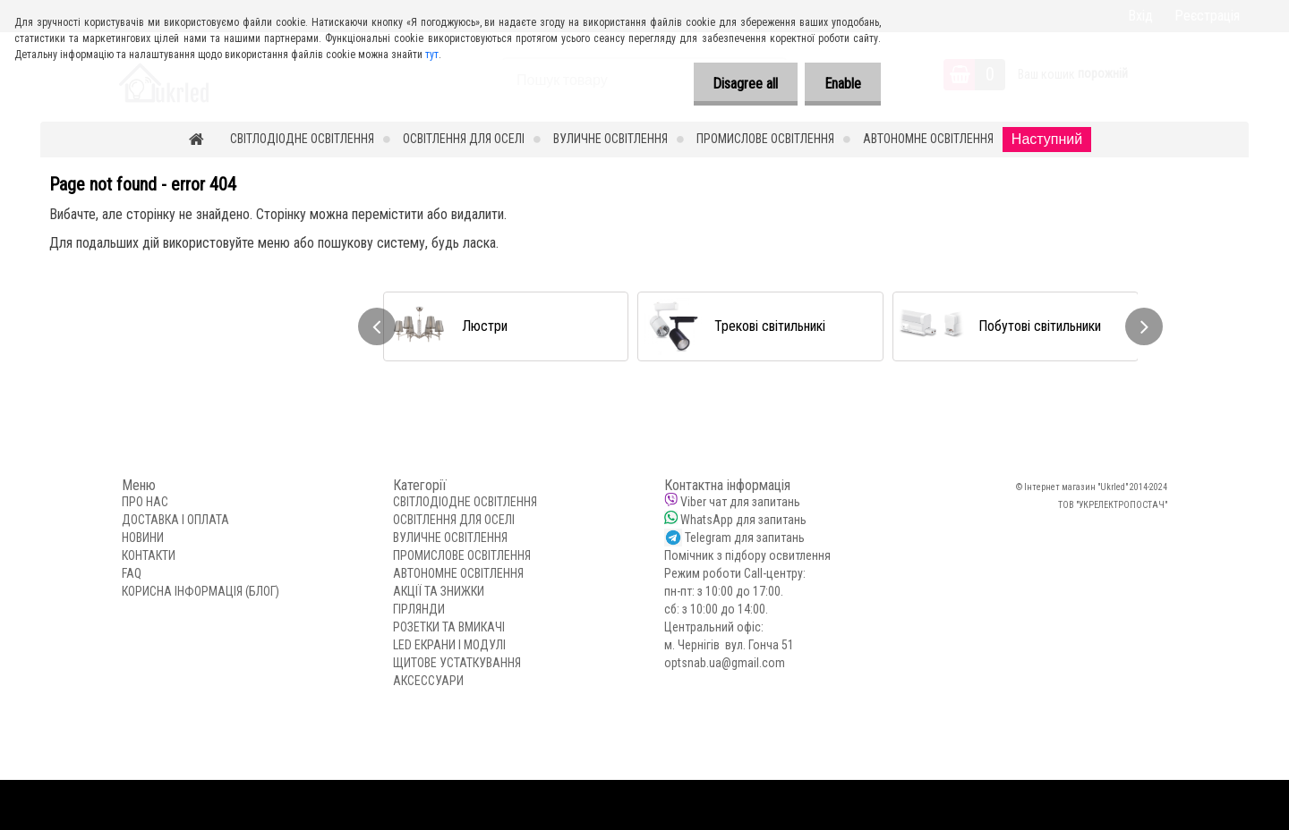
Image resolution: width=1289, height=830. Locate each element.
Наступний (1047, 139)
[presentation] (377, 326)
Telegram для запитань (745, 537)
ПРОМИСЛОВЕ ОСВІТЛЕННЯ (765, 138)
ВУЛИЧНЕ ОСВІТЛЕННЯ (610, 138)
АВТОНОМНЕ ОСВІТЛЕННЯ (928, 138)
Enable (840, 83)
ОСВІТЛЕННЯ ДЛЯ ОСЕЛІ (464, 138)
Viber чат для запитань (740, 502)
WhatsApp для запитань (743, 519)
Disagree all (737, 83)
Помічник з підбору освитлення (747, 555)
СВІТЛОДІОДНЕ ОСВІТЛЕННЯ (302, 138)
